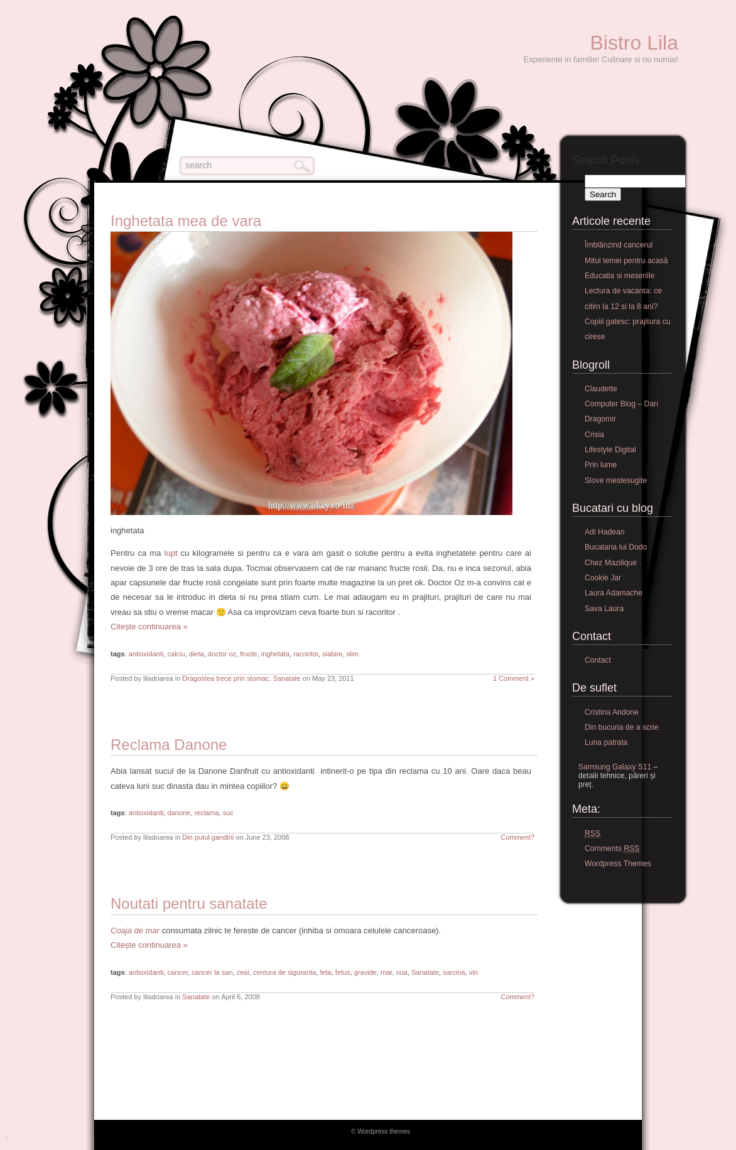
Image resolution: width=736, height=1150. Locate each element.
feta (325, 972)
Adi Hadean (605, 532)
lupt (171, 553)
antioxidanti (146, 654)
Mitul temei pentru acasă (626, 260)
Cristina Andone (612, 712)
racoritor (305, 654)
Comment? (517, 837)
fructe (248, 654)
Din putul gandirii (208, 837)
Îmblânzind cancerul (618, 245)
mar (386, 972)
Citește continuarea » (149, 626)
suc (228, 812)
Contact (598, 660)
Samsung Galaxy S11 (614, 766)
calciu (176, 654)
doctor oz (222, 654)
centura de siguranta (284, 972)
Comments (612, 849)
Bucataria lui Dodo (616, 547)
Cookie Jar (603, 577)
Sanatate (287, 678)
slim (353, 654)
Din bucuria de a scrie (622, 727)
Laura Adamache (613, 593)
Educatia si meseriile (619, 275)
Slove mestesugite (616, 480)
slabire (332, 654)
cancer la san (212, 972)
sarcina (454, 972)
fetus (342, 972)
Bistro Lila (634, 42)
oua (402, 972)
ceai (243, 972)
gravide (365, 972)
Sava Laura (604, 608)
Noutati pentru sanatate (189, 903)
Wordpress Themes (618, 863)
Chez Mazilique (611, 562)
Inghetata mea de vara (186, 220)
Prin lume (601, 464)
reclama (206, 812)
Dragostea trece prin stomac (225, 678)
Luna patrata (606, 742)
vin (473, 972)
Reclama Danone (169, 744)
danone (179, 812)
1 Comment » (513, 678)
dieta (196, 654)
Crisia (594, 434)
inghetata (275, 654)
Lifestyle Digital (610, 449)
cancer (178, 972)
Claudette (601, 388)
